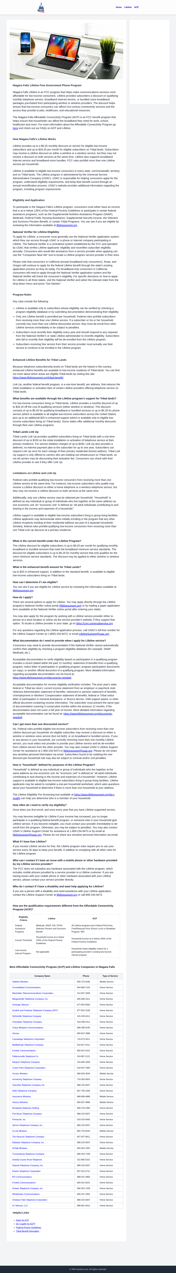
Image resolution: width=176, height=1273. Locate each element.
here (15, 128)
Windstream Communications (26, 1194)
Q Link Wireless (19, 1131)
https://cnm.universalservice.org (94, 623)
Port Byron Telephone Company (27, 1114)
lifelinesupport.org (67, 225)
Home (119, 7)
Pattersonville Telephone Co (25, 1056)
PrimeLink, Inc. (19, 1119)
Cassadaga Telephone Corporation (28, 1039)
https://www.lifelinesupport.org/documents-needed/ (42, 677)
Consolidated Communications (26, 987)
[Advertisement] (149, 62)
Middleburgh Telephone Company (27, 1045)
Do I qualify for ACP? (25, 1224)
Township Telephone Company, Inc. (28, 1085)
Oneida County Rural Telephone (27, 1160)
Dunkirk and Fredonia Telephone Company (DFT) (35, 1010)
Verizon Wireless (20, 1102)
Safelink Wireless (20, 982)
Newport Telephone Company (26, 1062)
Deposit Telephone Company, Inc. (27, 1165)
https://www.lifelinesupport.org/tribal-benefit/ (38, 377)
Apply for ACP (22, 1220)
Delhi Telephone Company (24, 1091)
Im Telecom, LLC (20, 1206)
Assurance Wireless (21, 1096)
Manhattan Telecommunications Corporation (32, 993)
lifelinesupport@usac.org (77, 750)
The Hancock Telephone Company (28, 1137)
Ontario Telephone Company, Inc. (27, 1188)
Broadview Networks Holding (25, 1108)
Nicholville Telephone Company (26, 1016)
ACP (136, 7)
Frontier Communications (24, 1051)
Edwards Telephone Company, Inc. (28, 1142)
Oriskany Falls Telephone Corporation (29, 1200)
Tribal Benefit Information (27, 1231)
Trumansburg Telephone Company (28, 1154)
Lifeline (128, 7)
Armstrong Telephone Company (27, 1079)
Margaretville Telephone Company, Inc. (30, 999)
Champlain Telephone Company (27, 1022)
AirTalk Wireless (19, 1148)
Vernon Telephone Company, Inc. (27, 1125)
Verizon (15, 1033)
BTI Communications (22, 1177)
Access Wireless (20, 1073)
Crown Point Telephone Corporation (28, 1068)
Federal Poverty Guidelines (28, 1227)
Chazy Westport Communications (27, 1028)
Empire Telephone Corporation (26, 1171)
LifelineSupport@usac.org (94, 633)
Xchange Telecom (20, 1005)
